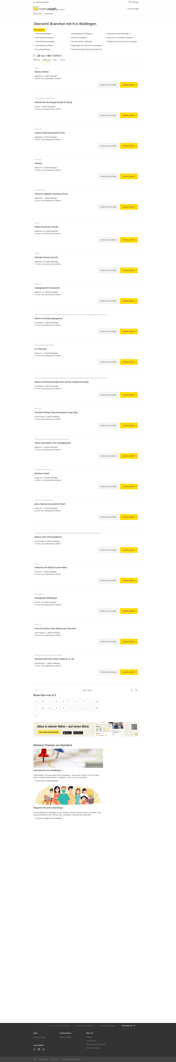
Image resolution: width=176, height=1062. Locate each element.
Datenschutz (43, 1059)
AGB (35, 1059)
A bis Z (55, 60)
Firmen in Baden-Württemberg (58, 1026)
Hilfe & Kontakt (65, 1037)
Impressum (55, 1059)
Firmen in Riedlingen (107, 1026)
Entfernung (46, 60)
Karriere (89, 1037)
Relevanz (36, 60)
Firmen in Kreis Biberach (85, 1026)
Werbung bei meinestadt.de (96, 1044)
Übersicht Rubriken (93, 1048)
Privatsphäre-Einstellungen (71, 1059)
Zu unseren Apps (39, 1037)
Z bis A (62, 60)
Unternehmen (91, 1041)
